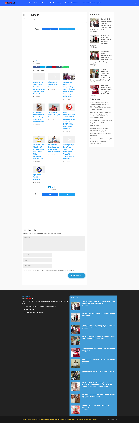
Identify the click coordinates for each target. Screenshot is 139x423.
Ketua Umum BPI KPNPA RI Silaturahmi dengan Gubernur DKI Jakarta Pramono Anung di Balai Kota (101, 123)
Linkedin (48, 67)
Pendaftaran (75, 3)
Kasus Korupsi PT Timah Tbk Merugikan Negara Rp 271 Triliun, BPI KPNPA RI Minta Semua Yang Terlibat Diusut (69, 89)
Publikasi (42, 3)
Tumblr (59, 67)
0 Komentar (41, 19)
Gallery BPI (52, 3)
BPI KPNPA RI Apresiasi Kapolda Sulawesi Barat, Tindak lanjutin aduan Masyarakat (38, 117)
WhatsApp (65, 67)
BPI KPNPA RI (28, 19)
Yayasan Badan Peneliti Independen (37, 177)
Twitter (43, 67)
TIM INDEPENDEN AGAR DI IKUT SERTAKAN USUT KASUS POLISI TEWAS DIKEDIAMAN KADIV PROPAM (38, 152)
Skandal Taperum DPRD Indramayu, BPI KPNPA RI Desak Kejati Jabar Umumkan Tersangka (101, 141)
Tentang (59, 3)
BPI (36, 61)
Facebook (36, 67)
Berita (35, 3)
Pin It (53, 67)
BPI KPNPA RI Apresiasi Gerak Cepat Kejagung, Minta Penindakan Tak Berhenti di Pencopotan (100, 115)
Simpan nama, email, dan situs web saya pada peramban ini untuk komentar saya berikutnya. (50, 270)
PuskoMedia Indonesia (92, 419)
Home (30, 3)
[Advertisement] (54, 213)
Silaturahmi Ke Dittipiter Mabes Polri (53, 84)
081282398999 (30, 312)
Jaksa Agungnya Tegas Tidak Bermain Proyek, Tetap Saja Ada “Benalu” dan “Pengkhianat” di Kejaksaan (68, 152)
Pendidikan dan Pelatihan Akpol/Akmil (92, 3)
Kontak (67, 3)
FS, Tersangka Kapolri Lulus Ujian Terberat (54, 114)
